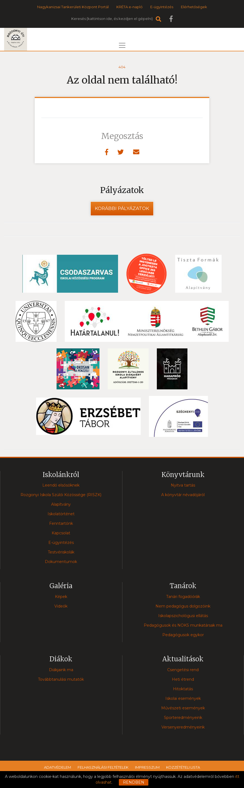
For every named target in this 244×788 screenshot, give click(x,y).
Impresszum (147, 767)
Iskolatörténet (61, 513)
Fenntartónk (61, 523)
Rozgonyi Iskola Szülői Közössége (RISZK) (60, 494)
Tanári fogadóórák (183, 596)
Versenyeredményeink (183, 727)
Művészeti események (183, 708)
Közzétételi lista (183, 767)
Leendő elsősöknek (61, 485)
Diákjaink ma (61, 669)
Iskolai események (183, 698)
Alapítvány (61, 504)
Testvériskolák (61, 552)
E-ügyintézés (161, 7)
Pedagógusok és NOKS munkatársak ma (183, 625)
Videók (60, 606)
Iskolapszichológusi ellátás (183, 615)
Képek (61, 596)
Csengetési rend (183, 669)
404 (122, 67)
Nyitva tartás (183, 485)
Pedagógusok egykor (183, 634)
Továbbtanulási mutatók (61, 679)
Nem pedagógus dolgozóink (182, 606)
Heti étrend (183, 679)
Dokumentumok (61, 561)
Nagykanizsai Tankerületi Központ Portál (73, 7)
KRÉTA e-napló (129, 7)
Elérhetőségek (194, 7)
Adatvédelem (57, 767)
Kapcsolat (61, 533)
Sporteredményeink (183, 717)
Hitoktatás (183, 688)
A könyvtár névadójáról (183, 494)
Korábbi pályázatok (122, 208)
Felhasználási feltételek (103, 767)
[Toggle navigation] (122, 45)
